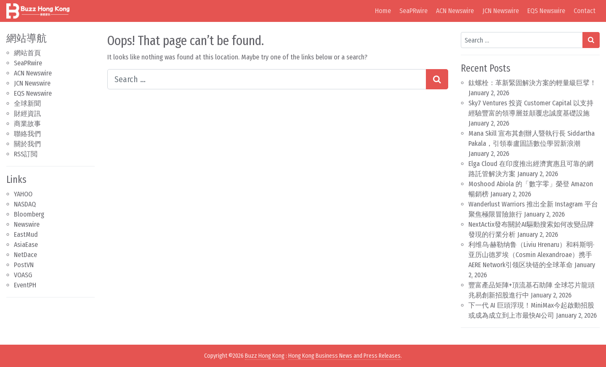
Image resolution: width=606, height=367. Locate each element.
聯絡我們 (27, 134)
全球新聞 (27, 103)
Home (383, 11)
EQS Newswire (546, 11)
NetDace (25, 255)
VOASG (23, 275)
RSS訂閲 (25, 154)
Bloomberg (29, 214)
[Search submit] (437, 79)
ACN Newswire (455, 11)
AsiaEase (26, 245)
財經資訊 (27, 114)
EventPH (25, 285)
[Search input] (266, 79)
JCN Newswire (500, 11)
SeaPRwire (413, 11)
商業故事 (27, 124)
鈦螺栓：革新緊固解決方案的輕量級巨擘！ (532, 83)
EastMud (26, 234)
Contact (584, 11)
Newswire (27, 224)
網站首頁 (27, 53)
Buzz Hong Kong (264, 355)
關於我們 (27, 144)
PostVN (24, 265)
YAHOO (23, 194)
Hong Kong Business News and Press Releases (344, 355)
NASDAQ (25, 204)
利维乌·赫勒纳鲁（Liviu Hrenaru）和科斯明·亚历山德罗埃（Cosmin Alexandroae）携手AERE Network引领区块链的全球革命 (531, 255)
